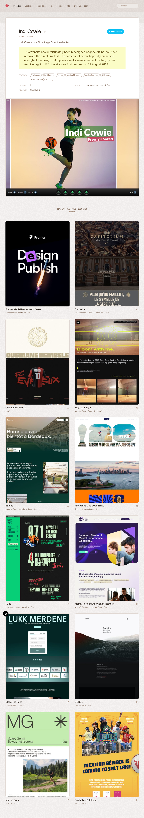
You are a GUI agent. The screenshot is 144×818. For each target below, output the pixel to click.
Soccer (49, 79)
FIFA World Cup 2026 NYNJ (89, 505)
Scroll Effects (107, 85)
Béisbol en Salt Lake (86, 800)
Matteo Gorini (12, 800)
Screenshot (115, 32)
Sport (32, 85)
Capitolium (80, 309)
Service (25, 607)
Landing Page (80, 411)
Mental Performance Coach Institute (94, 603)
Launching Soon (25, 509)
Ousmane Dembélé (15, 407)
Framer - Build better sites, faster (23, 309)
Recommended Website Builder (17, 313)
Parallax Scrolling (91, 75)
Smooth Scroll (37, 79)
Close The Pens (13, 701)
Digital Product (82, 607)
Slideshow (106, 75)
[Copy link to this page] (45, 31)
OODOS (79, 701)
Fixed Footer (48, 75)
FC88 (8, 603)
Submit (72, 212)
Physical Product (95, 313)
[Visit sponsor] (68, 309)
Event (77, 509)
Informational (87, 509)
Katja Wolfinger (83, 407)
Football (60, 75)
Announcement (80, 313)
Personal (91, 411)
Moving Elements (74, 75)
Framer (5, 613)
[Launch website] (137, 309)
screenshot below (77, 56)
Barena (9, 505)
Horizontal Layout (93, 85)
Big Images (35, 75)
